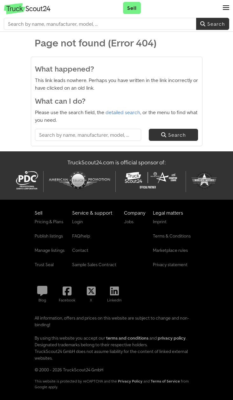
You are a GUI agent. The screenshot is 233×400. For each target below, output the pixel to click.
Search (212, 24)
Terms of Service (165, 381)
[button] (226, 8)
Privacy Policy (130, 381)
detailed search (123, 112)
